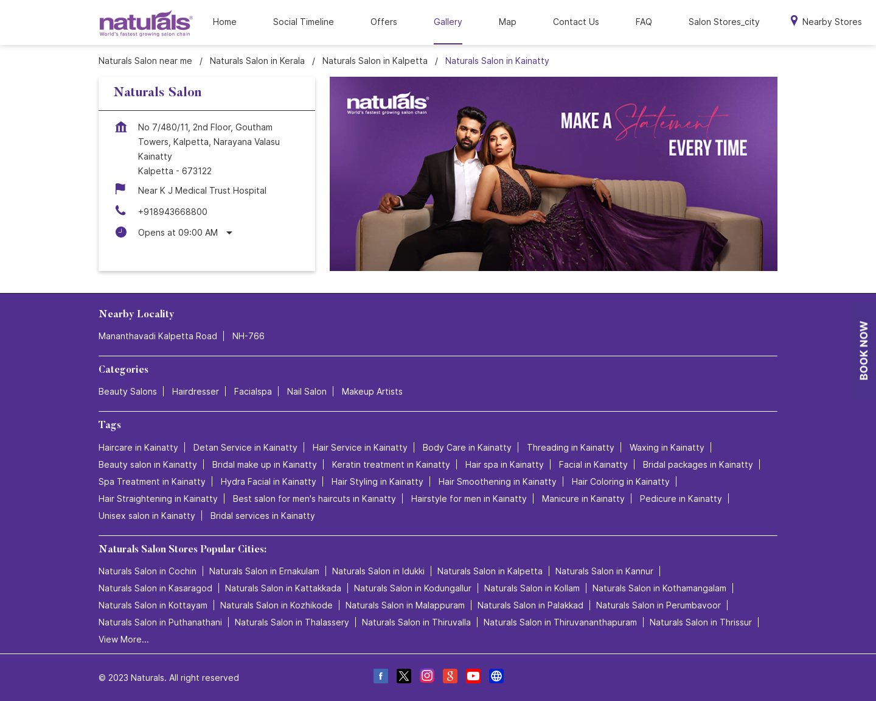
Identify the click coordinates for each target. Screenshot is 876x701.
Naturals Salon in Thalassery (292, 622)
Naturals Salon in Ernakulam (264, 571)
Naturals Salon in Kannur (604, 571)
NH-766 (248, 336)
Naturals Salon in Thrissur (701, 622)
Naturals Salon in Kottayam (153, 605)
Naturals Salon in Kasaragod (155, 588)
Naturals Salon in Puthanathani (160, 622)
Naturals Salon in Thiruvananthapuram (560, 622)
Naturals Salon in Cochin (147, 571)
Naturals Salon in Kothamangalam (659, 588)
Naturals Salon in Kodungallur (412, 588)
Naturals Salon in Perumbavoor (658, 605)
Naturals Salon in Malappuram (405, 605)
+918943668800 (172, 211)
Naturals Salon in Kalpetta (490, 571)
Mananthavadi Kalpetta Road (158, 336)
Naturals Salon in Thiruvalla (416, 622)
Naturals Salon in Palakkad (530, 605)
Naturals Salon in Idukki (378, 571)
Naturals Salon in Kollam (532, 588)
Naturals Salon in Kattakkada (283, 588)
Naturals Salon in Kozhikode (276, 605)
